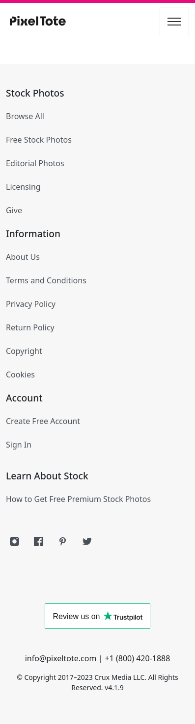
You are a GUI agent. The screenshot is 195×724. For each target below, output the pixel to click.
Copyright (24, 351)
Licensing (23, 186)
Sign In (18, 444)
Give (14, 210)
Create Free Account (43, 421)
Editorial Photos (35, 163)
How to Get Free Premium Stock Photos (78, 499)
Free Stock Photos (39, 139)
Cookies (20, 374)
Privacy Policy (31, 304)
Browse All (25, 116)
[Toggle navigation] (174, 21)
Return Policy (30, 327)
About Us (23, 256)
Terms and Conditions (46, 280)
